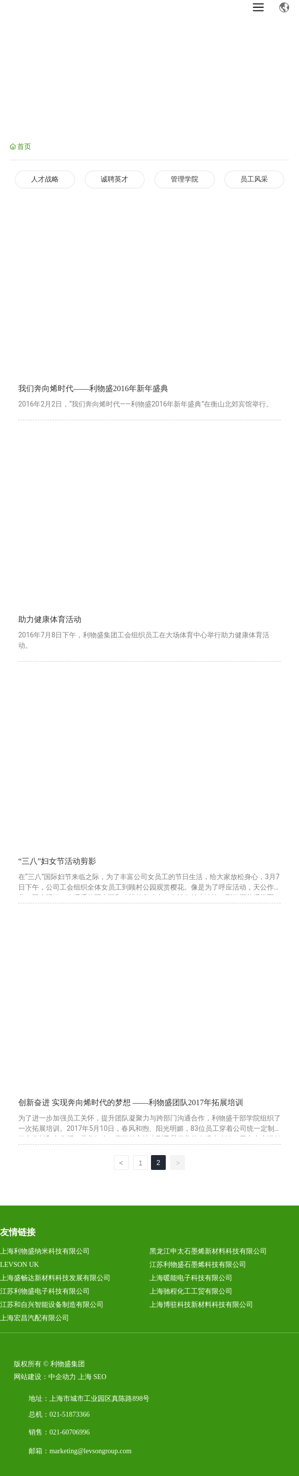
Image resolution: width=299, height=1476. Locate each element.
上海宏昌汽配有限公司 (34, 1318)
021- (55, 1414)
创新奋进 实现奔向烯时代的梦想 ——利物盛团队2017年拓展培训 (130, 1102)
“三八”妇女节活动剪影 (57, 861)
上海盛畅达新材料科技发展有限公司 (55, 1278)
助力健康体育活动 (49, 619)
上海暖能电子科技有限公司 (191, 1278)
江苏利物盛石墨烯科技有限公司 (198, 1264)
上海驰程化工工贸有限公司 (191, 1291)
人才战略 (45, 179)
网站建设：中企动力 (45, 1377)
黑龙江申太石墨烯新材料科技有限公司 (208, 1251)
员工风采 (254, 179)
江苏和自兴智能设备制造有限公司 (52, 1304)
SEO (99, 1377)
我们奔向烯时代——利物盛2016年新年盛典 (93, 388)
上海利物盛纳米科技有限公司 (45, 1251)
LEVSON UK (19, 1264)
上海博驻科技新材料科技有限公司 (201, 1304)
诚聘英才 (114, 179)
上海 (85, 1377)
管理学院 (184, 179)
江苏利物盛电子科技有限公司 (45, 1291)
